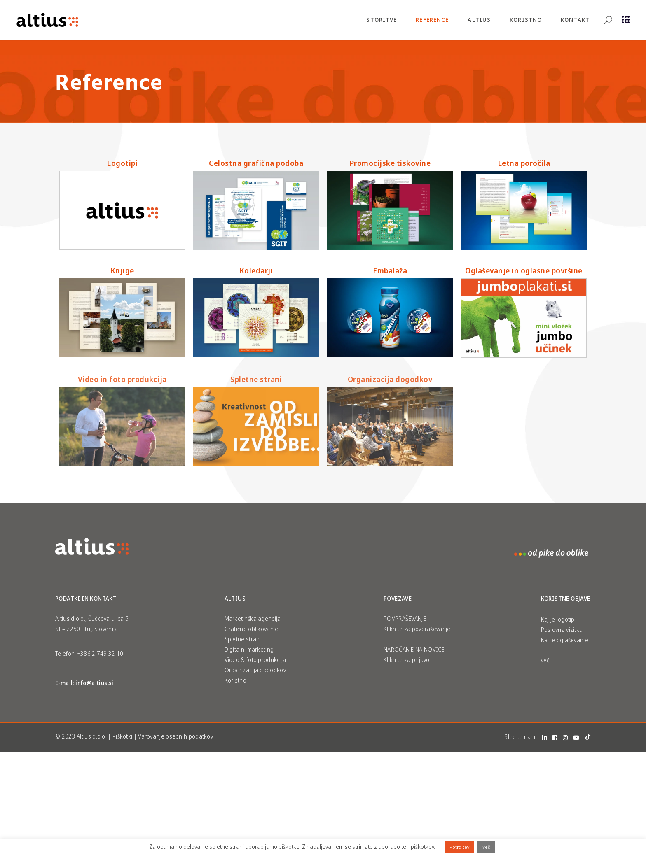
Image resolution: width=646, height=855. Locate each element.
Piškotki (122, 736)
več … (548, 660)
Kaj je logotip (558, 619)
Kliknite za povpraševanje (417, 629)
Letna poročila (524, 163)
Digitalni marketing (249, 649)
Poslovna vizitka (562, 630)
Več (486, 847)
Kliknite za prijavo (407, 660)
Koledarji (256, 270)
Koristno (235, 680)
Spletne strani (256, 379)
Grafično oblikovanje (252, 629)
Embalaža (390, 270)
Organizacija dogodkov (390, 379)
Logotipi (122, 163)
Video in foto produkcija (122, 379)
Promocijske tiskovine (390, 163)
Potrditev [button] (459, 847)
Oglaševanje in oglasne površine (524, 270)
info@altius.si (94, 683)
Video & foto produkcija (255, 660)
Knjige (122, 270)
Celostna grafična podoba (256, 163)
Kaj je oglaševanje (564, 640)
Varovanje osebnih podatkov (175, 736)
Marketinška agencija (253, 618)
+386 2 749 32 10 (100, 653)
